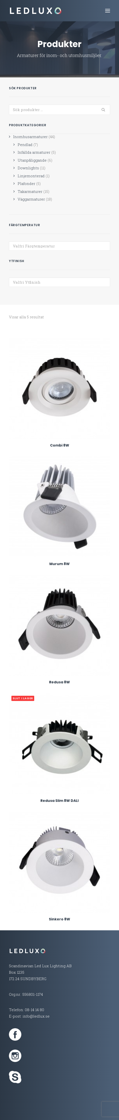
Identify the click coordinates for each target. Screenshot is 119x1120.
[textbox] (59, 246)
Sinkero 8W (59, 919)
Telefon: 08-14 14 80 (26, 1009)
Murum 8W (59, 563)
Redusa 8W (59, 682)
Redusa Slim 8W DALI (59, 800)
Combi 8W (59, 445)
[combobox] (59, 246)
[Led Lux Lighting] (35, 11)
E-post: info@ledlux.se (29, 1016)
